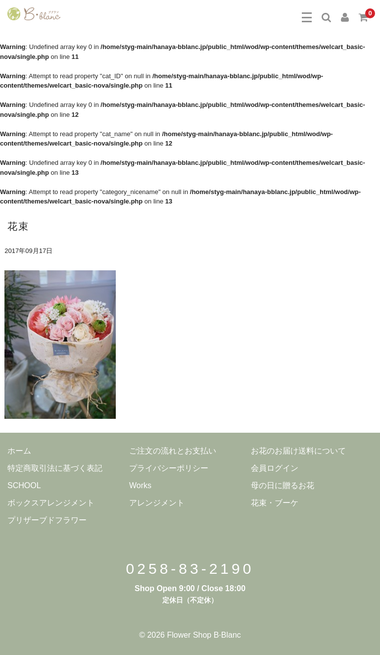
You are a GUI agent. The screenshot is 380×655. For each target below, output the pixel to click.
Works (140, 485)
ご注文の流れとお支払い (172, 451)
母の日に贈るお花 (282, 485)
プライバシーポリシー (168, 468)
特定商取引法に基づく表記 (54, 468)
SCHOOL (24, 485)
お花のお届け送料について (298, 451)
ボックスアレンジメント (51, 503)
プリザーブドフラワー (47, 520)
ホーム (19, 451)
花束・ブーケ (274, 503)
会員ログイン (274, 468)
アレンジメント (157, 503)
